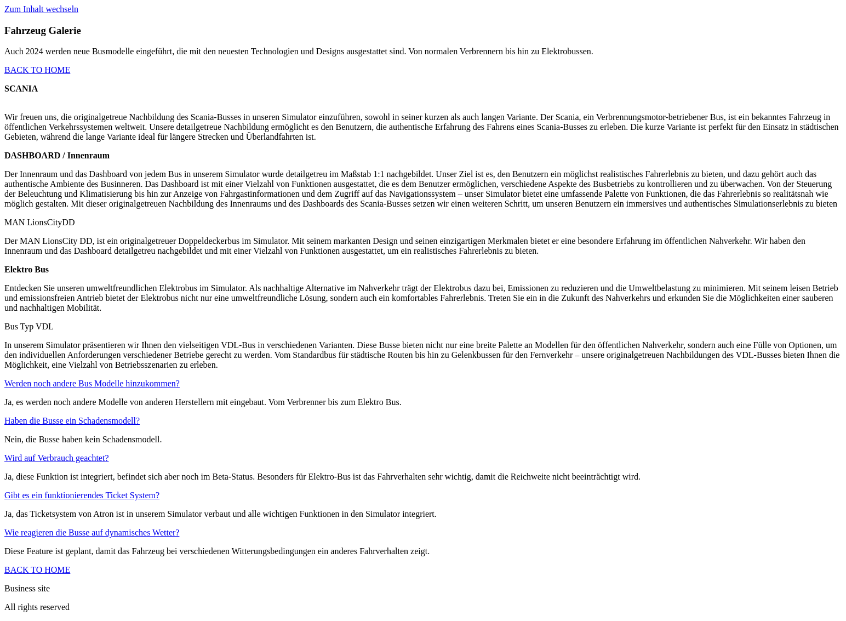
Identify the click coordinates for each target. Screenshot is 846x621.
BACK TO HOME (37, 70)
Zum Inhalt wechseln (41, 9)
